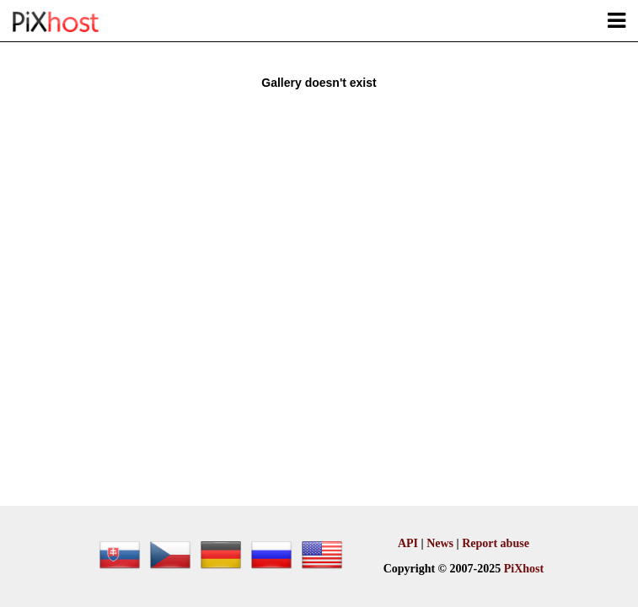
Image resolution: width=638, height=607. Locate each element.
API (408, 543)
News (439, 543)
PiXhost (524, 568)
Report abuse (495, 543)
